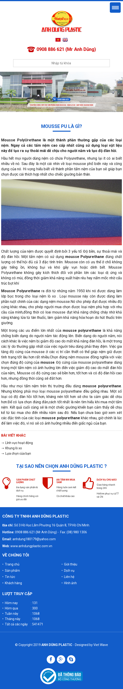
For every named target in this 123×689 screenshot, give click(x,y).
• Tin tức (8, 577)
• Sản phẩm (11, 570)
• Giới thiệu (69, 564)
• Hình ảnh (69, 583)
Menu (115, 7)
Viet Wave (100, 645)
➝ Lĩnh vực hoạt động (17, 443)
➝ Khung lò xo (11, 448)
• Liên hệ (68, 577)
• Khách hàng (12, 583)
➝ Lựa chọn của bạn (16, 453)
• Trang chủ (10, 564)
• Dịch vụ (68, 570)
